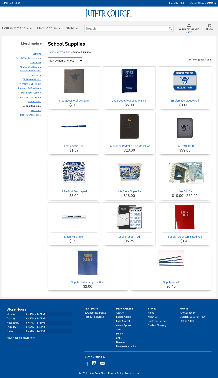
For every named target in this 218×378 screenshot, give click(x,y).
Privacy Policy (115, 373)
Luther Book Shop (11, 3)
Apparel (120, 312)
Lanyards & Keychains (29, 88)
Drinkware (35, 62)
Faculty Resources (94, 316)
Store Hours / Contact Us (203, 3)
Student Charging (157, 325)
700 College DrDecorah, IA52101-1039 (193, 314)
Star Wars (36, 110)
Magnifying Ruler (74, 221)
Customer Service (157, 321)
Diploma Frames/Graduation (126, 344)
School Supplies (32, 106)
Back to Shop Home (30, 115)
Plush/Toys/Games (31, 92)
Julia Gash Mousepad (74, 176)
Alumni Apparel (124, 325)
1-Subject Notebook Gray (74, 85)
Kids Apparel (123, 321)
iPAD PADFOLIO (185, 131)
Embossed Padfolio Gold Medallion (129, 131)
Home (51, 52)
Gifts (118, 329)
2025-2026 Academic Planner (129, 85)
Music (119, 333)
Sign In (189, 32)
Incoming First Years (30, 97)
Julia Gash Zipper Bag (129, 176)
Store (70, 28)
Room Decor (34, 101)
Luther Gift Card (185, 176)
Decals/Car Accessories (28, 58)
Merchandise (47, 28)
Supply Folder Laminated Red (185, 221)
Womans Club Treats (30, 83)
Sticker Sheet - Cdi (129, 221)
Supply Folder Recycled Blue (88, 267)
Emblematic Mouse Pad (185, 85)
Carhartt (37, 53)
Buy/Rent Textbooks (95, 312)
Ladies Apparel (124, 316)
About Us (153, 316)
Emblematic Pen (74, 131)
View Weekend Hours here (21, 337)
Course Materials (15, 28)
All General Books (32, 79)
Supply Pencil (171, 267)
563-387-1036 (177, 3)
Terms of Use (132, 373)
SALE (119, 337)
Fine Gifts (36, 75)
